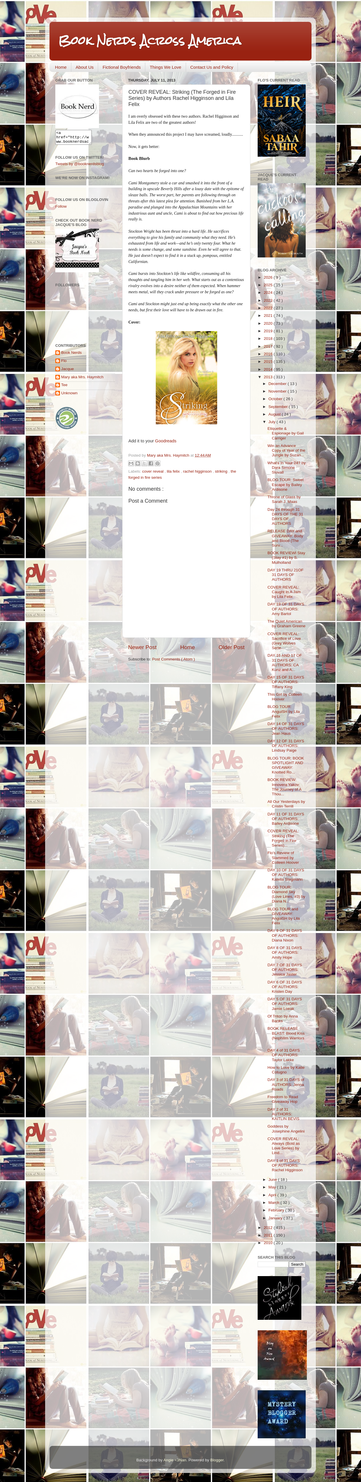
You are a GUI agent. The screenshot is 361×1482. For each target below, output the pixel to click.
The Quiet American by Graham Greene (287, 623)
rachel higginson (198, 471)
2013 (269, 377)
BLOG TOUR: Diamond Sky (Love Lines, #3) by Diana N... (286, 894)
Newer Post (142, 647)
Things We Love (165, 67)
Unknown (69, 395)
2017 (269, 346)
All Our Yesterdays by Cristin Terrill (286, 803)
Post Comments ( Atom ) (173, 659)
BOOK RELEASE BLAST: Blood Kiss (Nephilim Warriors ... (286, 1035)
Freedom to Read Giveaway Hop (283, 1099)
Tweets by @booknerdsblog (79, 166)
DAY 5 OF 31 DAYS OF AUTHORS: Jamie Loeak (285, 1004)
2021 (269, 315)
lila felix (174, 471)
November (278, 391)
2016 (269, 354)
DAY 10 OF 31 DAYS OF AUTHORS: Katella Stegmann (286, 875)
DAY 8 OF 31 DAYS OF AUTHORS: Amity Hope (285, 952)
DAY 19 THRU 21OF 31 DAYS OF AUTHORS (286, 575)
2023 (269, 300)
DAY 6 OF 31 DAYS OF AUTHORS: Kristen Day (285, 987)
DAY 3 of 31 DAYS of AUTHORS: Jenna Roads (286, 1084)
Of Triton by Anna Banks (283, 1018)
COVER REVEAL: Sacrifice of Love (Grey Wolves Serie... (284, 641)
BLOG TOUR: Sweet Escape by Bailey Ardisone (286, 484)
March (274, 1202)
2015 (269, 361)
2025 (269, 285)
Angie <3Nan (174, 1460)
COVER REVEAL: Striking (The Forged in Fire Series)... (283, 838)
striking (222, 471)
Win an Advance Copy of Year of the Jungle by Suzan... (286, 450)
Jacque (67, 371)
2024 (269, 292)
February (276, 1210)
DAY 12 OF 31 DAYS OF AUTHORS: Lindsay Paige (286, 746)
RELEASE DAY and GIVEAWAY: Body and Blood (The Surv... (285, 538)
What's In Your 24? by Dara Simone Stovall (287, 467)
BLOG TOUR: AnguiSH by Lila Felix (284, 711)
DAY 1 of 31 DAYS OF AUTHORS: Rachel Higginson (285, 1165)
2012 (269, 1227)
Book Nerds (71, 355)
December (278, 383)
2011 (269, 1235)
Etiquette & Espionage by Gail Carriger (286, 433)
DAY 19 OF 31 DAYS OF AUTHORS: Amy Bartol (286, 609)
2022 (269, 308)
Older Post (232, 647)
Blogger (217, 1460)
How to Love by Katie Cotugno (286, 1069)
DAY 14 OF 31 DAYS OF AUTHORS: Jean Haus (286, 728)
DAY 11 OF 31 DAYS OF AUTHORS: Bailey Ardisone (286, 819)
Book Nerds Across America (149, 40)
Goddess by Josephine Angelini (286, 1128)
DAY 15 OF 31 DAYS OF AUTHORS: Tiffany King (286, 682)
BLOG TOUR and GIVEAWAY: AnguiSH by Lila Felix (284, 916)
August (275, 414)
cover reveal (153, 471)
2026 (269, 277)
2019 (269, 331)
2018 (269, 338)
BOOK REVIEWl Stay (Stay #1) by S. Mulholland (286, 557)
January (276, 1218)
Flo (64, 363)
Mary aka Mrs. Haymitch (82, 379)
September (278, 406)
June (273, 1179)
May (272, 1187)
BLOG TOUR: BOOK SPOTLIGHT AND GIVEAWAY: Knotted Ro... (286, 765)
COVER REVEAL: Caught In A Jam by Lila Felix (284, 592)
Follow (61, 209)
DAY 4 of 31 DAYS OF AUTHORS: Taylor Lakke (284, 1055)
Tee (64, 387)
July (272, 422)
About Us (85, 67)
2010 (269, 1243)
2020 (269, 323)
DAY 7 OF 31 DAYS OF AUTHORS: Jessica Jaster (285, 969)
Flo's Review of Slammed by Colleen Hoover (283, 857)
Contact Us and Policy (211, 67)
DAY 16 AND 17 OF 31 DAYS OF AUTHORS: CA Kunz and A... (285, 662)
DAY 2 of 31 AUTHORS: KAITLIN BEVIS (284, 1114)
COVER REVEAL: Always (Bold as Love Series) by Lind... (284, 1146)
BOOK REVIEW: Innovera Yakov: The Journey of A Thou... (284, 787)
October (276, 399)
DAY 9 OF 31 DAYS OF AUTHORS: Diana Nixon (285, 935)
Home (61, 67)
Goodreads (165, 441)
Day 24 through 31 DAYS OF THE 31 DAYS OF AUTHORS (285, 516)
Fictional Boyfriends (121, 67)
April (272, 1195)
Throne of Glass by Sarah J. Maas (284, 499)
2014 (269, 369)
